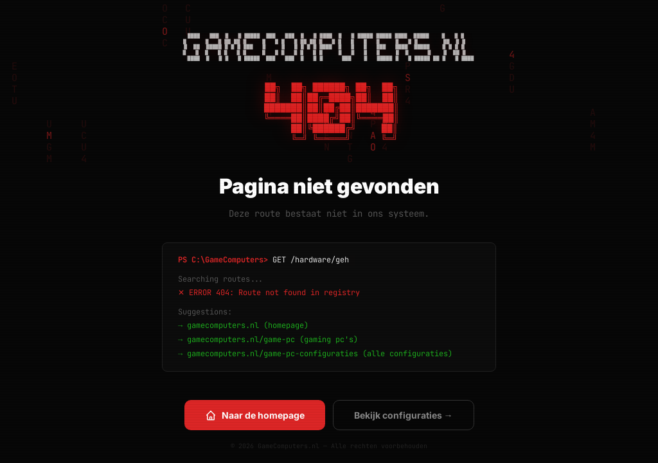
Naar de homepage (255, 415)
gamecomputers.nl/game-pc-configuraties (272, 354)
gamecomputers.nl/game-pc (241, 339)
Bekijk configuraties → (403, 415)
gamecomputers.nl (223, 325)
